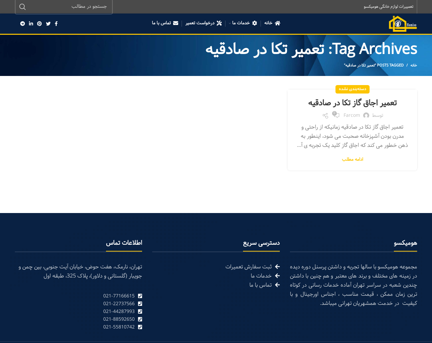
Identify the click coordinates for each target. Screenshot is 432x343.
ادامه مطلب (352, 160)
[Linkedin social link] (31, 23)
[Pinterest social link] (39, 23)
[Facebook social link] (56, 23)
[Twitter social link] (48, 23)
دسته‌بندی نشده (352, 89)
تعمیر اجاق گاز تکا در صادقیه (352, 103)
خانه (413, 65)
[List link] (78, 296)
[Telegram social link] (22, 23)
